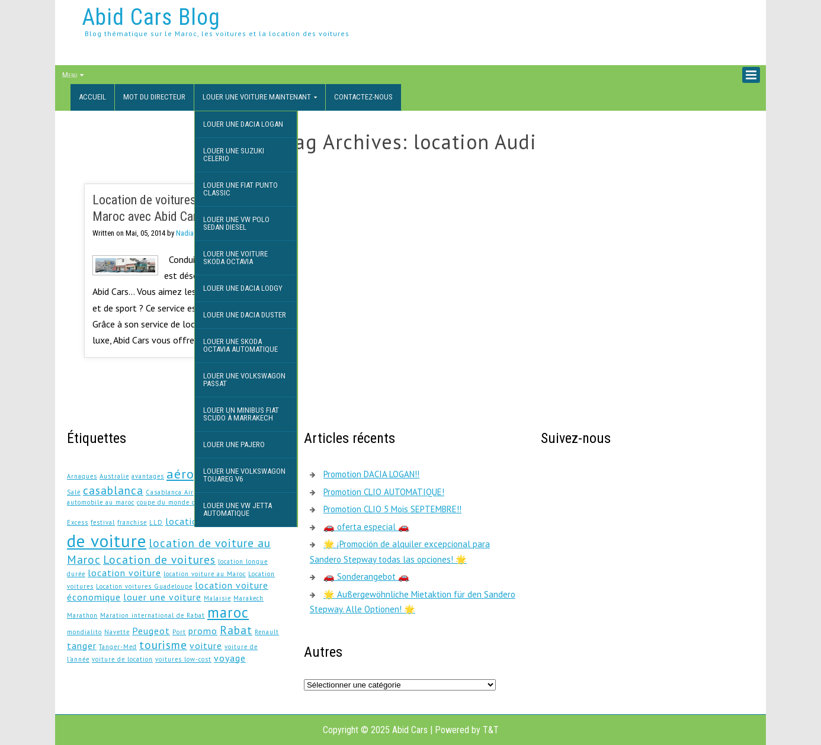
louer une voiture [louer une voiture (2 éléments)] (162, 597)
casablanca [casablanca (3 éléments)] (113, 490)
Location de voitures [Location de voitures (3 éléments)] (159, 559)
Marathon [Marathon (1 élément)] (82, 615)
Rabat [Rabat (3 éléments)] (236, 629)
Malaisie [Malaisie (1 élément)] (217, 598)
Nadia (185, 233)
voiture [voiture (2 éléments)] (206, 645)
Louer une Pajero (234, 444)
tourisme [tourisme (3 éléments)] (163, 644)
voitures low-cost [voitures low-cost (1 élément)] (183, 659)
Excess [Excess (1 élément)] (77, 522)
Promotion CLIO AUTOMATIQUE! (383, 491)
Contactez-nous (363, 96)
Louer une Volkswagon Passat (244, 379)
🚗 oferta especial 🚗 (366, 526)
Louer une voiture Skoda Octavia (235, 257)
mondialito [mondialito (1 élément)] (84, 632)
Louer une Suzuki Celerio (233, 154)
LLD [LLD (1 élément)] (156, 522)
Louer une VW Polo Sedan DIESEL (236, 223)
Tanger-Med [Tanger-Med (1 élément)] (118, 647)
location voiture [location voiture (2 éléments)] (124, 573)
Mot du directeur (154, 96)
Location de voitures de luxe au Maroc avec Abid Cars (171, 208)
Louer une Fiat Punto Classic (240, 189)
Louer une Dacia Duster (244, 314)
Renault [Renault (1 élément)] (267, 632)
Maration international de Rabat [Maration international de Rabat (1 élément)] (152, 615)
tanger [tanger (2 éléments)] (82, 645)
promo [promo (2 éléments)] (202, 631)
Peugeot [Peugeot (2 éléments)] (151, 631)
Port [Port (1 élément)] (179, 632)
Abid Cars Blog (151, 17)
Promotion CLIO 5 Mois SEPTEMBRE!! (392, 509)
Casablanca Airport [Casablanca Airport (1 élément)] (176, 492)
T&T (491, 730)
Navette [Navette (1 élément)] (117, 632)
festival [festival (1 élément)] (103, 522)
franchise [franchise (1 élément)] (132, 522)
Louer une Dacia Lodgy (243, 288)
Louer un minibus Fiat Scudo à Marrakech (241, 414)
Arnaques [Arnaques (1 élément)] (82, 476)
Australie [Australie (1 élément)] (114, 476)
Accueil (92, 96)
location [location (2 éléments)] (184, 521)
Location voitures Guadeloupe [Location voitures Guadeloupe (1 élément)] (144, 586)
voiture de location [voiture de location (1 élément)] (122, 659)
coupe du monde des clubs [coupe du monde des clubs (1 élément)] (180, 502)
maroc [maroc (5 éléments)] (228, 612)
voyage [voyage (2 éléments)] (230, 658)
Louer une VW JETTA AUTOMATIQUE (237, 509)
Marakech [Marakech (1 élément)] (248, 598)
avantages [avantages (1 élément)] (148, 476)
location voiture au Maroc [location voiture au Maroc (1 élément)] (204, 574)
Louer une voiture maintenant (257, 96)
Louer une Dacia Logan (243, 124)
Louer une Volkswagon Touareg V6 (244, 475)
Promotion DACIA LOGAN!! (371, 474)
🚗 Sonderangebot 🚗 (366, 576)
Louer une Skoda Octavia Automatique (240, 345)
